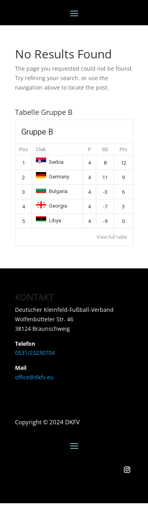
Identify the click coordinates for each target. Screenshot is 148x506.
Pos (23, 149)
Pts (123, 149)
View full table (112, 237)
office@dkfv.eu (34, 377)
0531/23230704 (35, 352)
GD (105, 149)
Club (41, 149)
